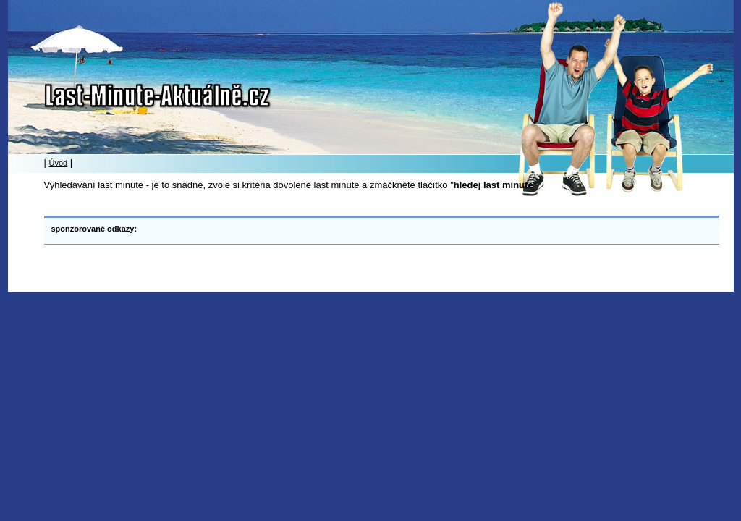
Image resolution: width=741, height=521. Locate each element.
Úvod (58, 162)
